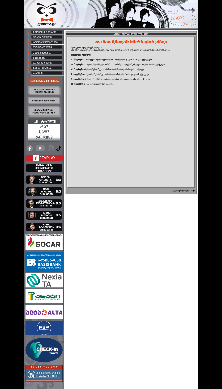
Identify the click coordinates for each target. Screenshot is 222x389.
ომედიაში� (189, 191)
